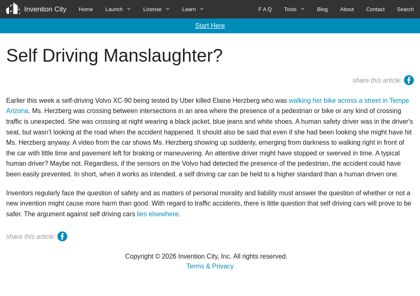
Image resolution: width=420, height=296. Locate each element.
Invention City (45, 9)
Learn (189, 9)
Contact (375, 9)
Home (86, 9)
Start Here (210, 25)
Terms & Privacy (210, 266)
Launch (114, 9)
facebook (409, 81)
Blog (322, 9)
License (152, 9)
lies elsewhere (157, 213)
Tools (290, 9)
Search (405, 9)
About (347, 9)
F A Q (265, 9)
